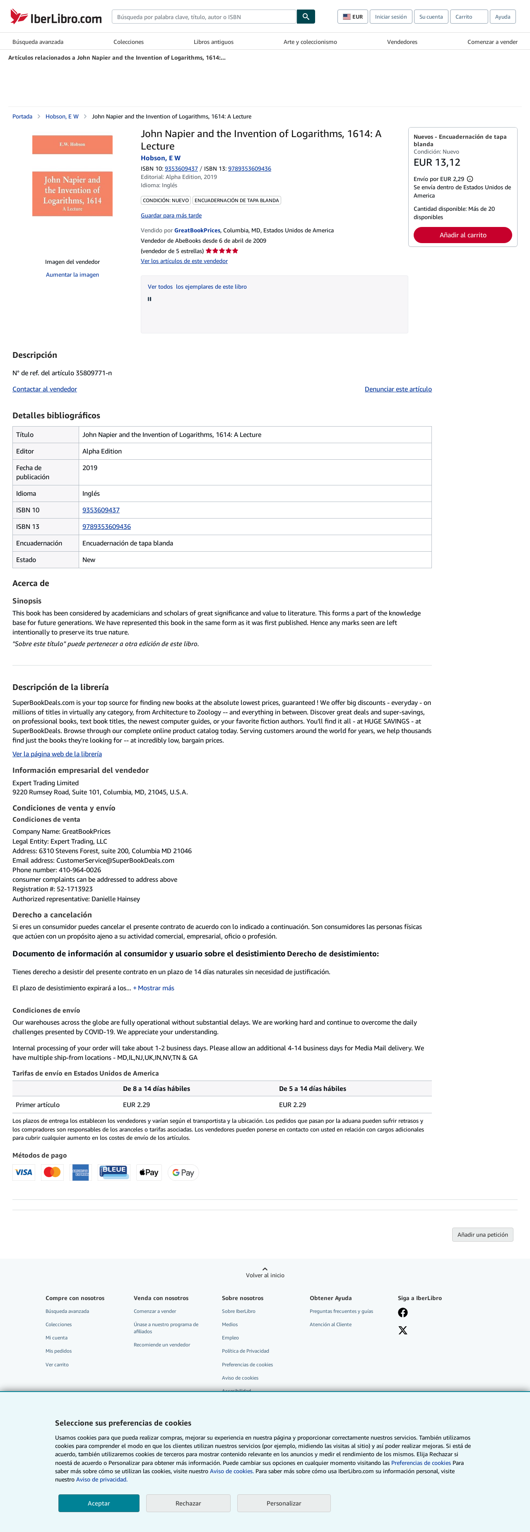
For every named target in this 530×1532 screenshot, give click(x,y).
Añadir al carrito (463, 235)
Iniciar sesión (391, 16)
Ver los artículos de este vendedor (184, 260)
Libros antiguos (214, 41)
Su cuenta (431, 16)
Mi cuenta (56, 1337)
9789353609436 (106, 526)
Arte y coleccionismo (310, 41)
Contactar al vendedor (44, 389)
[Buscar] (306, 17)
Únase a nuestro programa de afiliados (166, 1327)
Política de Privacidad (245, 1351)
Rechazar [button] (188, 1503)
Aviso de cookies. (232, 1470)
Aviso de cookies (240, 1378)
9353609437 (181, 168)
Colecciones (128, 41)
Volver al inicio (265, 1275)
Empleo (230, 1337)
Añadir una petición (483, 1234)
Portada (22, 116)
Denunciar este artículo (398, 389)
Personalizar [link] (284, 1503)
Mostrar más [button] (156, 988)
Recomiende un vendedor (162, 1344)
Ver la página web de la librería (57, 754)
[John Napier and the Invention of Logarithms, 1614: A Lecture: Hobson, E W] (72, 189)
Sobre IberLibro (238, 1311)
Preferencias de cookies (421, 1462)
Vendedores (402, 41)
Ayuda (503, 16)
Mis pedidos (59, 1351)
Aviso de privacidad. (102, 1479)
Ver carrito (57, 1364)
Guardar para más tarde (171, 215)
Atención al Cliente (331, 1324)
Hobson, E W (62, 116)
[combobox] (204, 17)
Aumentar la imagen (72, 274)
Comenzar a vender (492, 41)
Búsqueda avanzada (37, 41)
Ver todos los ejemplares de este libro (197, 286)
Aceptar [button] (99, 1503)
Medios (230, 1324)
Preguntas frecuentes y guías (341, 1311)
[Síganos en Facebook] (403, 1313)
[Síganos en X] (403, 1331)
